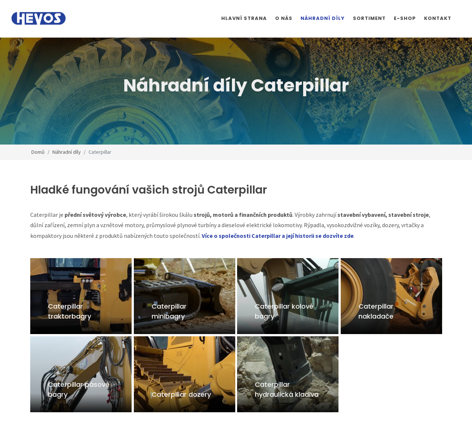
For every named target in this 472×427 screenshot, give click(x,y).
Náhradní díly (66, 151)
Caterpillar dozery (181, 394)
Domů (38, 151)
